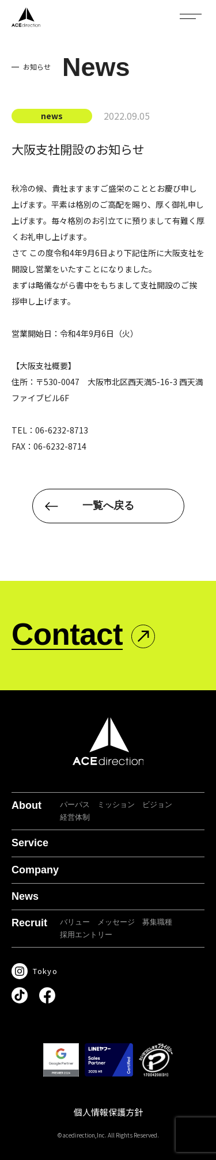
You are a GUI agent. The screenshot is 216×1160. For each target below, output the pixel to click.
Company (35, 870)
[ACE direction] (26, 17)
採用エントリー (86, 934)
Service (30, 843)
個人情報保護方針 (108, 1112)
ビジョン (157, 804)
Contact (67, 634)
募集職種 (157, 922)
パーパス (75, 804)
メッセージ (116, 922)
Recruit (29, 923)
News (25, 896)
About (26, 805)
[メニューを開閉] (190, 16)
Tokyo (45, 970)
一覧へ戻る (108, 505)
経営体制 (75, 817)
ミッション (116, 804)
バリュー (75, 922)
